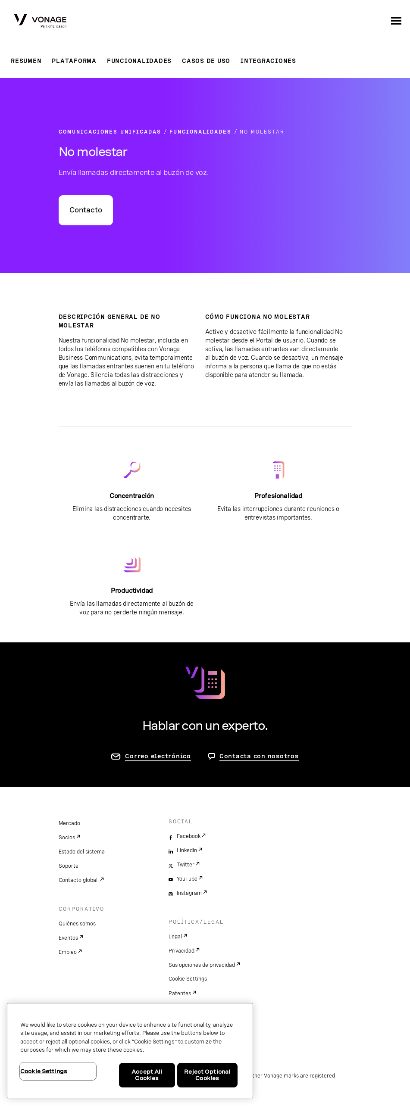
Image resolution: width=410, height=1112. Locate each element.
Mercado (69, 823)
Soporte (68, 866)
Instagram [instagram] (189, 893)
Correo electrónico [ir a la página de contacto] (158, 756)
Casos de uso (206, 60)
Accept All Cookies (146, 1075)
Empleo (68, 952)
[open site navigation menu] (396, 21)
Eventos (68, 938)
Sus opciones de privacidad (202, 965)
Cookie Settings (188, 979)
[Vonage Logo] (40, 21)
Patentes (180, 994)
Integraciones (268, 60)
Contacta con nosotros (259, 756)
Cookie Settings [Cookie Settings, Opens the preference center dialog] (43, 1071)
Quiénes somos (77, 924)
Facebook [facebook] (188, 836)
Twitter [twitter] (185, 865)
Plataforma (74, 60)
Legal (175, 937)
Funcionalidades (139, 60)
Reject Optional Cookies (207, 1075)
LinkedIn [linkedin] (187, 850)
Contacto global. (79, 880)
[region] (130, 1050)
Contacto (85, 210)
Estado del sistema (82, 852)
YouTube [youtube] (187, 879)
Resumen (26, 60)
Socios (67, 838)
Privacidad (181, 951)
